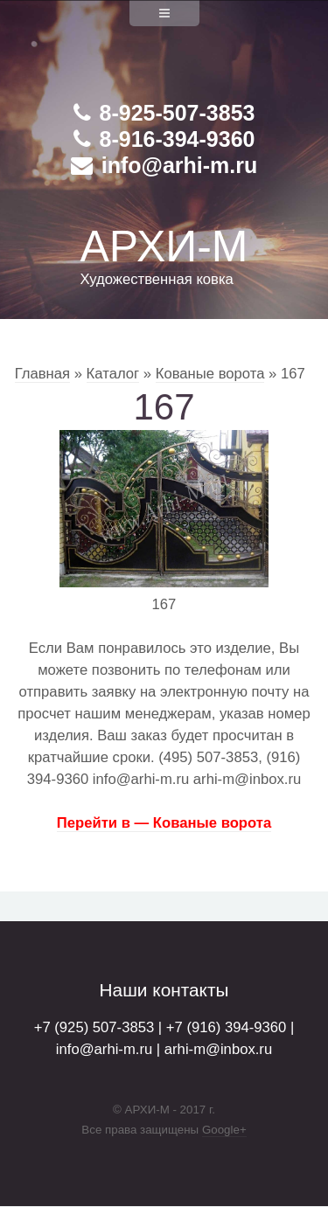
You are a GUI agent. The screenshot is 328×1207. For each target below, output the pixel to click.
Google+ (224, 1129)
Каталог (113, 373)
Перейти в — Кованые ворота (164, 823)
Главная (42, 373)
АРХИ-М (164, 246)
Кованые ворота (210, 373)
